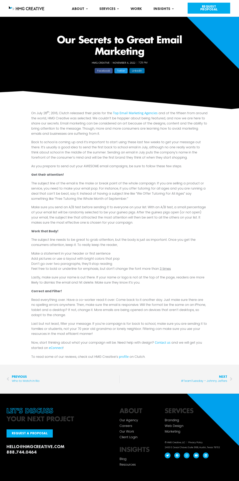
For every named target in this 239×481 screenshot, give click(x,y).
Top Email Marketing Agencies (136, 113)
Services (109, 8)
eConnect (56, 348)
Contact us (163, 342)
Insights (164, 8)
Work (136, 8)
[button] (104, 70)
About (80, 8)
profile (124, 356)
